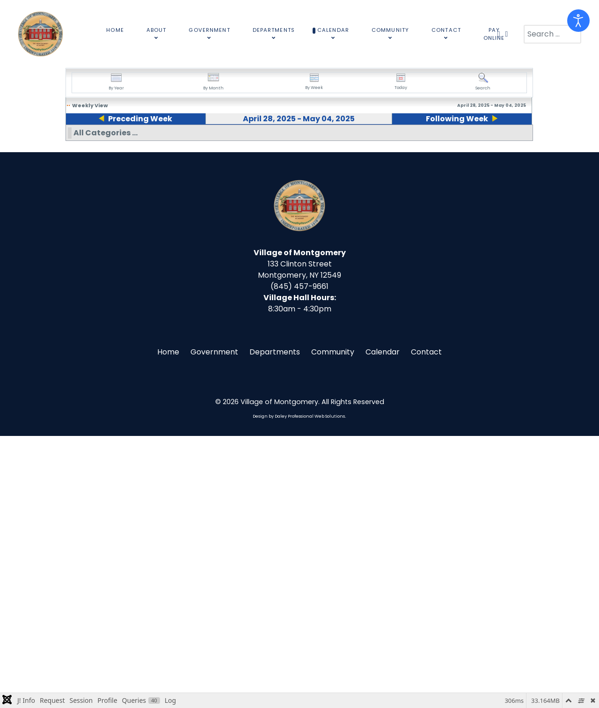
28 (70, 140)
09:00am (87, 167)
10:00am (94, 233)
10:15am (298, 233)
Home (168, 624)
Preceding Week (137, 118)
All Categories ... (105, 404)
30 (203, 140)
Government (214, 624)
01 (268, 140)
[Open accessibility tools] (578, 20)
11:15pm (296, 367)
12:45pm (92, 276)
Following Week (460, 118)
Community (332, 624)
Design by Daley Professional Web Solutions (299, 688)
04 (470, 140)
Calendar (382, 624)
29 (136, 140)
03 (403, 140)
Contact (426, 624)
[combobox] (552, 34)
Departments (274, 624)
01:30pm (298, 302)
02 (336, 140)
